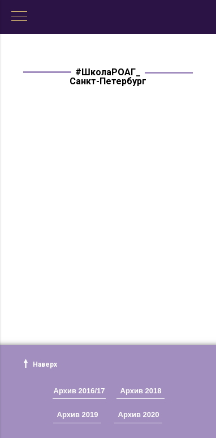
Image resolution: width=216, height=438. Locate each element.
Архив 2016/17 (79, 391)
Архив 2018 (141, 391)
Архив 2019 (77, 414)
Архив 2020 (138, 414)
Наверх (45, 364)
